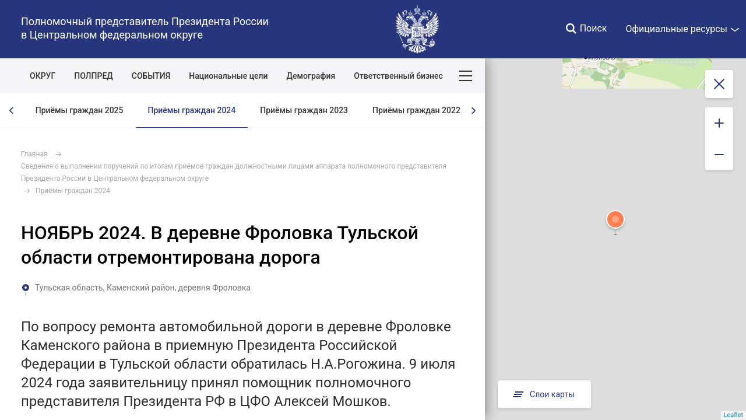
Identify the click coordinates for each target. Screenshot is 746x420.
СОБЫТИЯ (151, 75)
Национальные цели (228, 75)
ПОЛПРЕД (93, 75)
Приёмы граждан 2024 (192, 110)
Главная (34, 154)
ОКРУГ (42, 75)
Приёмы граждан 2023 (304, 110)
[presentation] (11, 110)
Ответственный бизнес (398, 75)
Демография (311, 75)
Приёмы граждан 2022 (416, 110)
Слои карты (544, 394)
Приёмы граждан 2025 (80, 110)
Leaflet (733, 415)
